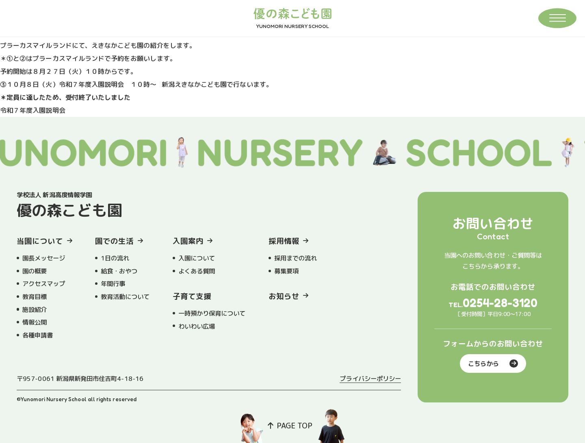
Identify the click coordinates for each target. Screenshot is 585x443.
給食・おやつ (119, 271)
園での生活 (114, 241)
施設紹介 (34, 309)
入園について (196, 258)
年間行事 (113, 283)
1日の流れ (115, 258)
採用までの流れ (295, 258)
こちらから (493, 363)
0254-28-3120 (500, 303)
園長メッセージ (43, 258)
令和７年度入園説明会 (32, 110)
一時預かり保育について (212, 313)
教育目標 (34, 296)
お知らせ (284, 296)
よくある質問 (196, 271)
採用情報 (284, 241)
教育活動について (125, 296)
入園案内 (188, 241)
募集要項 (286, 271)
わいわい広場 (196, 326)
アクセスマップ (43, 283)
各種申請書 (37, 335)
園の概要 (34, 271)
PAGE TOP (290, 425)
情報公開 (34, 322)
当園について (40, 241)
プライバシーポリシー (370, 378)
